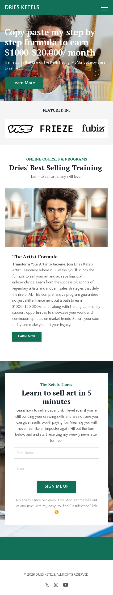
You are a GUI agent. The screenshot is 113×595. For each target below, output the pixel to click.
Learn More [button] (23, 83)
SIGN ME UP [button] (57, 486)
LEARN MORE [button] (27, 336)
